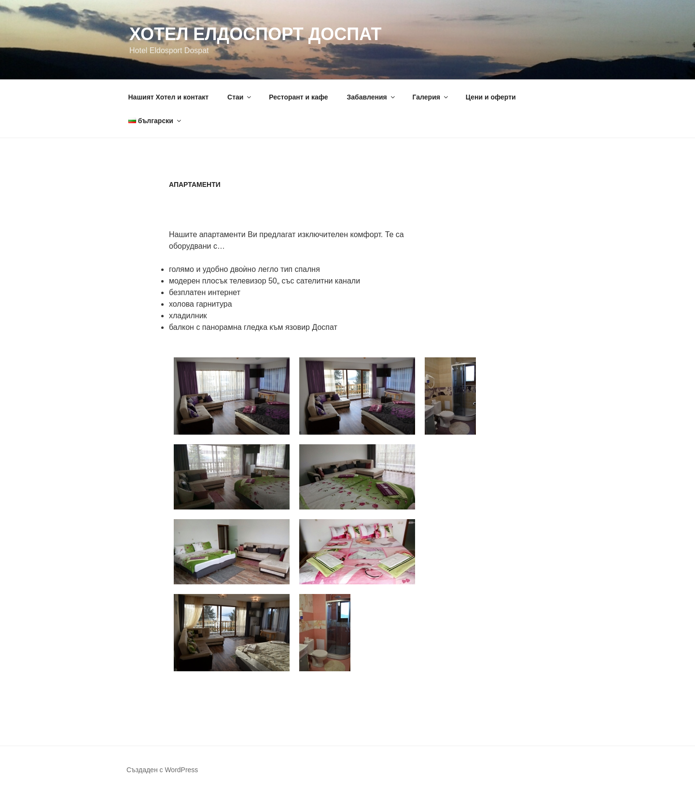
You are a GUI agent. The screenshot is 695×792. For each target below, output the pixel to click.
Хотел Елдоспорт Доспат (255, 34)
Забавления (371, 97)
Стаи (239, 97)
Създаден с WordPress (162, 770)
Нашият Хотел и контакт (168, 97)
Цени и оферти (491, 97)
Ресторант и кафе (298, 97)
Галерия (431, 97)
